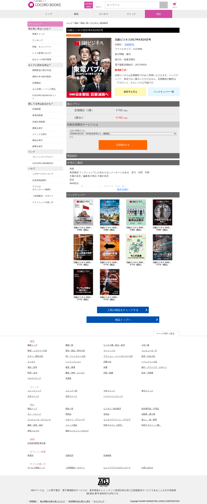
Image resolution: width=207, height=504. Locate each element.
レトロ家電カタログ (41, 53)
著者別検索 (37, 115)
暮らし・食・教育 (149, 419)
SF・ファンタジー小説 (75, 356)
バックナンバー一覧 (164, 91)
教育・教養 (70, 367)
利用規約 (33, 501)
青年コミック (147, 391)
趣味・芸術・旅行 (35, 425)
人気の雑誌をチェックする (122, 309)
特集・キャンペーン (41, 47)
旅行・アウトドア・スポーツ (154, 367)
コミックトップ (34, 391)
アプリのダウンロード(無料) (41, 188)
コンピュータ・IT (149, 350)
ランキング (37, 40)
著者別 (30, 455)
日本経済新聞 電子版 (36, 443)
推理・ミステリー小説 (37, 350)
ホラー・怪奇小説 (35, 356)
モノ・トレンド (34, 414)
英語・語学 (32, 367)
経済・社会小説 (148, 356)
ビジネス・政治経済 (99, 23)
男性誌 (68, 414)
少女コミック (33, 396)
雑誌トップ (32, 408)
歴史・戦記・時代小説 (75, 350)
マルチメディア (34, 378)
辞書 (105, 367)
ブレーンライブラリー (42, 157)
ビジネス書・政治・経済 (114, 345)
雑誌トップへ (123, 319)
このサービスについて (42, 174)
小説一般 (145, 345)
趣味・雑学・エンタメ (75, 373)
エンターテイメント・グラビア (117, 419)
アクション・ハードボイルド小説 (118, 356)
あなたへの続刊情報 (41, 59)
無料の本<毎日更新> (42, 76)
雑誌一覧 (85, 23)
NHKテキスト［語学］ (113, 425)
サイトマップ (98, 501)
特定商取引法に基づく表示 (79, 501)
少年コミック (109, 391)
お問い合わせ (147, 468)
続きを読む (123, 189)
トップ (48, 14)
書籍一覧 (69, 345)
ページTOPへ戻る (165, 333)
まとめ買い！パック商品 (43, 89)
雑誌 (158, 14)
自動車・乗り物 (148, 414)
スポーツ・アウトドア (75, 419)
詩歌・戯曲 (108, 373)
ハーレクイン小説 (149, 362)
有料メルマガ (33, 431)
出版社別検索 (38, 122)
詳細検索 (36, 109)
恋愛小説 (107, 362)
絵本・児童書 (147, 373)
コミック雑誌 (71, 425)
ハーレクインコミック (113, 396)
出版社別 (69, 455)
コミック (131, 14)
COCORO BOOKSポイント (44, 96)
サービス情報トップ (36, 468)
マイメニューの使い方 (42, 202)
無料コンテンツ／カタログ (77, 431)
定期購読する (123, 145)
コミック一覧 (71, 391)
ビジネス (103, 14)
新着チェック (38, 34)
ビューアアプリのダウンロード (117, 468)
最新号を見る (130, 91)
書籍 (76, 14)
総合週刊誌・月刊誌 (150, 408)
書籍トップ (32, 345)
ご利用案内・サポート (42, 196)
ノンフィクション (73, 362)
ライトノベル (109, 350)
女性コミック (71, 396)
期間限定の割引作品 (41, 70)
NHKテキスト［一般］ (151, 425)
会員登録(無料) (39, 180)
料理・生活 (32, 373)
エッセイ (31, 362)
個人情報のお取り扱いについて (52, 501)
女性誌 (106, 414)
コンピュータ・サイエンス (39, 419)
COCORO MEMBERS (42, 163)
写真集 (68, 378)
